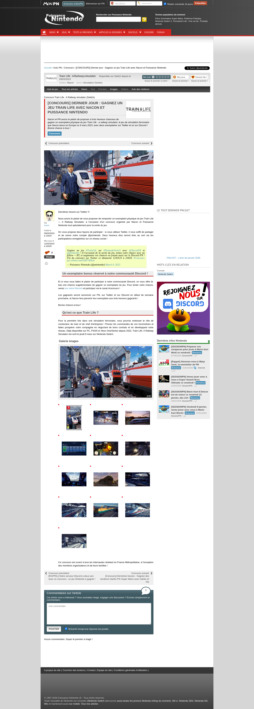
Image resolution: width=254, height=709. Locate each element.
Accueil (48, 67)
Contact (91, 670)
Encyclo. (133, 32)
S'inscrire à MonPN (73, 3)
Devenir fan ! (201, 77)
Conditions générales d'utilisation (130, 670)
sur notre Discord (73, 288)
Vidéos (124, 89)
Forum (160, 32)
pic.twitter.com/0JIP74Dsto (81, 260)
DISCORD (149, 32)
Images (114, 89)
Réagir (49, 257)
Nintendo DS (201, 700)
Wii (45, 703)
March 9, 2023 (112, 264)
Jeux (64, 32)
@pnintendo (73, 252)
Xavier (46, 225)
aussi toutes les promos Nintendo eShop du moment (143, 700)
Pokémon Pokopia (192, 18)
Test (93, 89)
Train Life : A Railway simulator (77, 76)
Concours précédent (59, 143)
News (52, 32)
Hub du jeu (52, 89)
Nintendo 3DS (186, 700)
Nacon (70, 82)
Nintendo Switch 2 (163, 21)
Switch (117, 76)
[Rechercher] (118, 19)
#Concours (139, 258)
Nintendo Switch (165, 274)
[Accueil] (44, 32)
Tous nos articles (89, 703)
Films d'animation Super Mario (169, 18)
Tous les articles (70, 89)
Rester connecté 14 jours (178, 4)
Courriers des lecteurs (74, 670)
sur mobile (74, 703)
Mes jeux (181, 77)
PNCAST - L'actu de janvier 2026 (183, 258)
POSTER (54, 628)
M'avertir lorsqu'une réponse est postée (86, 629)
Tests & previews (83, 32)
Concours (55, 133)
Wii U (175, 700)
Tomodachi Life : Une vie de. (186, 21)
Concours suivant (140, 143)
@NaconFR (135, 250)
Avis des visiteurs (140, 89)
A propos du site (52, 670)
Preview (102, 89)
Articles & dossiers (110, 32)
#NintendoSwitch (112, 250)
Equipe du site (104, 670)
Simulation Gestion (92, 82)
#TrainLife (91, 250)
